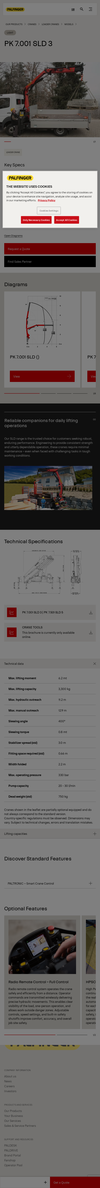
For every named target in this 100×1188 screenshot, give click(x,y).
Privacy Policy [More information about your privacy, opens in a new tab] (46, 200)
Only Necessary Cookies (36, 219)
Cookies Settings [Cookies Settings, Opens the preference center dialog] (49, 210)
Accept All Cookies (66, 219)
